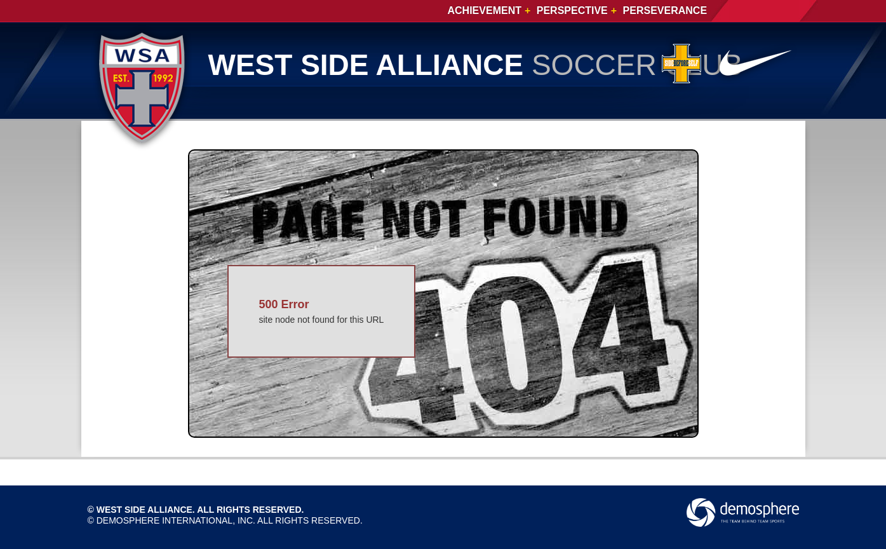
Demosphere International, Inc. (176, 520)
